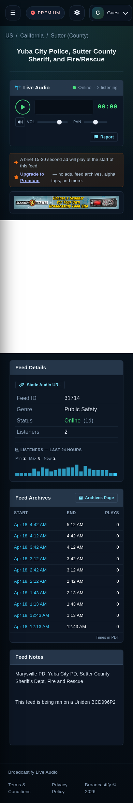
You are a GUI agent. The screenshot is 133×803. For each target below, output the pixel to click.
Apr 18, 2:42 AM (30, 569)
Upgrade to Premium (32, 177)
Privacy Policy (60, 788)
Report (104, 137)
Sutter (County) (70, 36)
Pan (77, 122)
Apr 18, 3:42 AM (30, 547)
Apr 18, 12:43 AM (31, 615)
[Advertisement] (66, 286)
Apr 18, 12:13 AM (31, 626)
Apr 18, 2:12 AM (30, 581)
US (9, 36)
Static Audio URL (40, 385)
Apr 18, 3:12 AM (30, 558)
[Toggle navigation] (12, 12)
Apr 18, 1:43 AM (30, 592)
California (32, 36)
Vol (31, 122)
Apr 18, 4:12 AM (30, 535)
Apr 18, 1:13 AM (30, 604)
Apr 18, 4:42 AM (30, 524)
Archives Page (96, 497)
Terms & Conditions (19, 788)
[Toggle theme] (77, 12)
